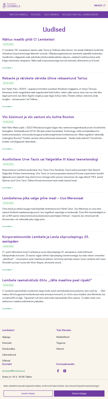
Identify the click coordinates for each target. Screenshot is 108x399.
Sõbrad (6, 360)
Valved (60, 348)
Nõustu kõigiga (79, 393)
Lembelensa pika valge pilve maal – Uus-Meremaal (42, 198)
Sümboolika (8, 348)
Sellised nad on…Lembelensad (80, 14)
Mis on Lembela (19, 14)
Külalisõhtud (62, 337)
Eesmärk (7, 342)
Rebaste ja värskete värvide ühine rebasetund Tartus (44, 78)
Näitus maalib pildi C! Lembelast (28, 39)
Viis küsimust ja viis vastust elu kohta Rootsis (38, 117)
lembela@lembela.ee (13, 370)
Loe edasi (8, 68)
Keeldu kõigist (28, 393)
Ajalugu (6, 337)
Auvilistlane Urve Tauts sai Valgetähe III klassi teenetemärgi (50, 159)
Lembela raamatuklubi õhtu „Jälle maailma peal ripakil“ (47, 280)
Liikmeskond (9, 354)
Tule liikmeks (51, 14)
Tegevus (36, 14)
